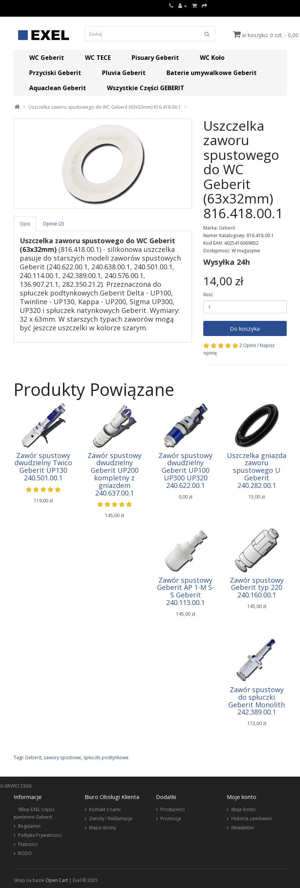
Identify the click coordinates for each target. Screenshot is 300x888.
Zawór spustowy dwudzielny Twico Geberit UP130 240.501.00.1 (43, 466)
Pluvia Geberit (124, 73)
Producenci (172, 809)
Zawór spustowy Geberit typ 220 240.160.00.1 (257, 587)
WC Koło (212, 57)
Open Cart (57, 880)
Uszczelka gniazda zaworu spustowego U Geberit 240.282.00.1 (256, 470)
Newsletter (242, 827)
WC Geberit (46, 57)
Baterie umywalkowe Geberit (211, 73)
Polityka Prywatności (40, 835)
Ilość (208, 294)
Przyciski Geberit (55, 73)
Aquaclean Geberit (57, 88)
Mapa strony (102, 827)
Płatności (28, 844)
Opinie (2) (53, 223)
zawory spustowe (62, 757)
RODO (25, 853)
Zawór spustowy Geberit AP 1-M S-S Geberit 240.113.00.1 (185, 591)
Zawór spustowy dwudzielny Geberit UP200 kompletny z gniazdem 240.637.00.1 (114, 474)
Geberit (227, 228)
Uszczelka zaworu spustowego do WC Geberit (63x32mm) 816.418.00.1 (104, 107)
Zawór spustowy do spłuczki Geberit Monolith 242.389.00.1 (256, 700)
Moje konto (243, 809)
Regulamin (29, 826)
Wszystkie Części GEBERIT (145, 88)
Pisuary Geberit (155, 57)
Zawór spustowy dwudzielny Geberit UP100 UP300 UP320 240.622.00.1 (185, 470)
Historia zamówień (251, 818)
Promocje (170, 818)
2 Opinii (247, 345)
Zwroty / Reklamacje (110, 818)
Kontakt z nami (105, 809)
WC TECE (98, 57)
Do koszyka (245, 328)
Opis (25, 223)
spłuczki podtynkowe (106, 757)
